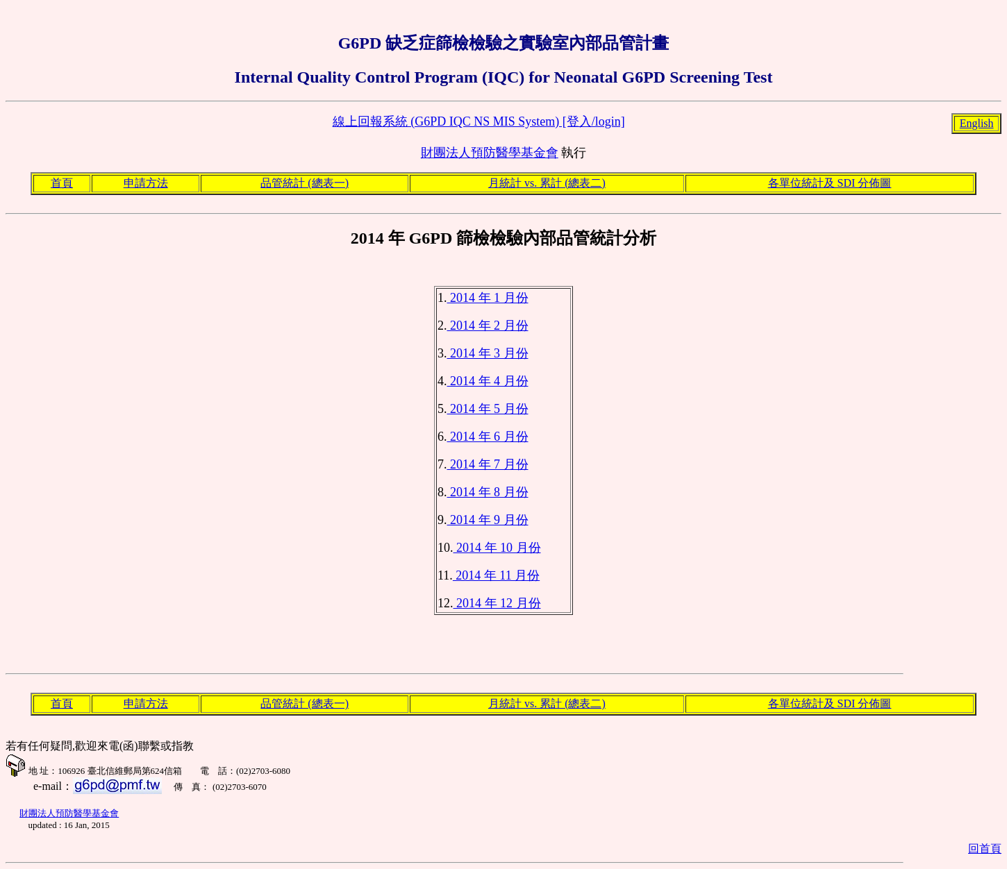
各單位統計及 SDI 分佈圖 (830, 183)
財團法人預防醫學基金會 (489, 153)
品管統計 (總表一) (304, 183)
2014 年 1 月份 (488, 298)
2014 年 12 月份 (497, 603)
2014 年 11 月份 (496, 575)
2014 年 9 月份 (488, 520)
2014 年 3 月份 (488, 353)
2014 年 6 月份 (488, 437)
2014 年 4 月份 (488, 381)
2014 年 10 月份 (497, 548)
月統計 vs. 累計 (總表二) (547, 183)
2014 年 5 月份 (488, 409)
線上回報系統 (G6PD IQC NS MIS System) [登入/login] (479, 121)
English (977, 123)
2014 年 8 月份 (488, 492)
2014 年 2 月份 (488, 325)
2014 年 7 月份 (488, 464)
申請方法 (146, 183)
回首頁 (984, 848)
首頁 (62, 183)
